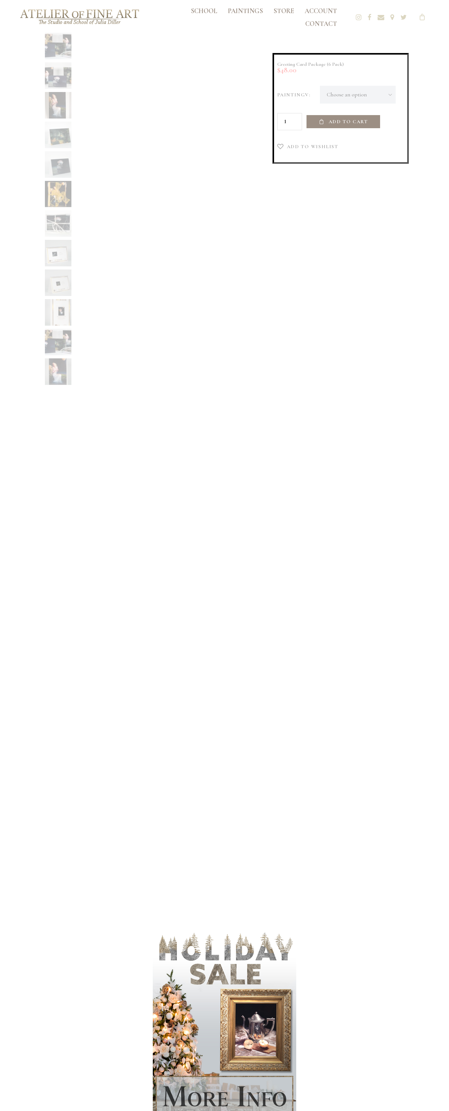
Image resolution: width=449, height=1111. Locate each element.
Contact (321, 24)
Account (321, 11)
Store (283, 11)
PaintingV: (294, 95)
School (204, 11)
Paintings (245, 11)
